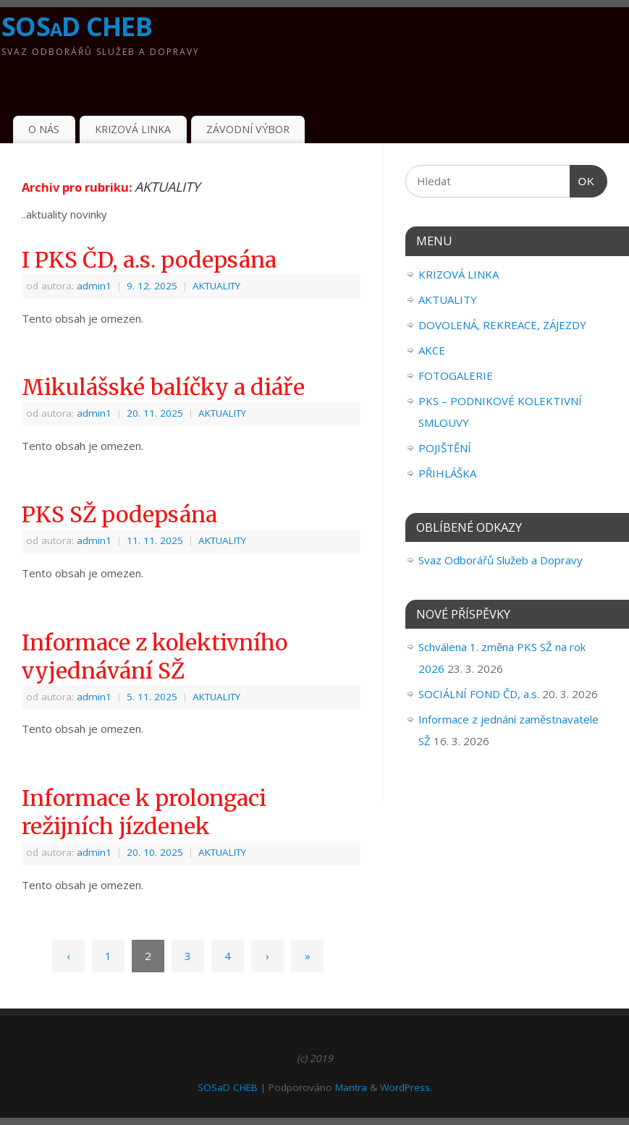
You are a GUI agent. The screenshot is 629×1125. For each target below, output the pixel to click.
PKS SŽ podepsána (119, 514)
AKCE (431, 350)
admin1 (94, 285)
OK (583, 181)
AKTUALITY (216, 285)
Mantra (351, 1087)
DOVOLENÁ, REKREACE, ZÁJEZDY (502, 325)
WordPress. (406, 1087)
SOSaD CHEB (76, 26)
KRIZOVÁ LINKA (133, 129)
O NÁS (43, 129)
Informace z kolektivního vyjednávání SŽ (154, 656)
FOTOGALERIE (455, 375)
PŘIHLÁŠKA (447, 473)
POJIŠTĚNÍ (444, 448)
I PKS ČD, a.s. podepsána (149, 259)
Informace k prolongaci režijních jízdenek (144, 812)
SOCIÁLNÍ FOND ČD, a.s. (478, 694)
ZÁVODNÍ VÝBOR (248, 129)
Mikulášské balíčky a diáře (163, 387)
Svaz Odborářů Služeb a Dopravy (500, 560)
